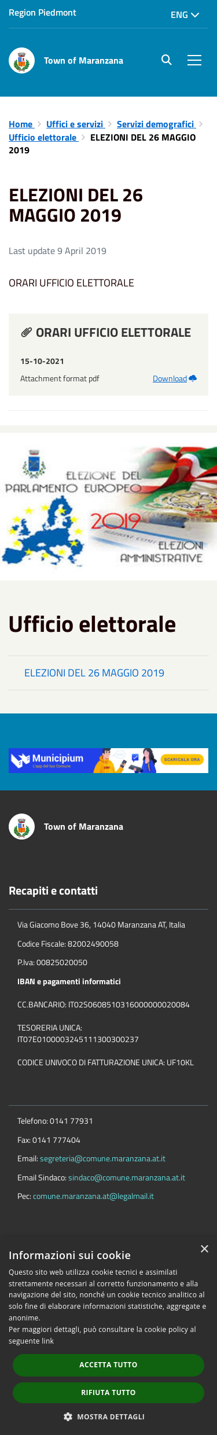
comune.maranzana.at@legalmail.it (93, 1196)
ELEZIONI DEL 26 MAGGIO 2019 (94, 672)
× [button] (204, 1249)
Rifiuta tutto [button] (108, 1392)
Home (22, 124)
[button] (108, 1416)
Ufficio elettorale (44, 137)
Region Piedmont (42, 12)
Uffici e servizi (75, 124)
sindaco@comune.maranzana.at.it (126, 1177)
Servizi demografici (156, 124)
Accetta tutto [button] (108, 1365)
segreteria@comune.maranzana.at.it (102, 1158)
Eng (185, 14)
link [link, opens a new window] (48, 1341)
